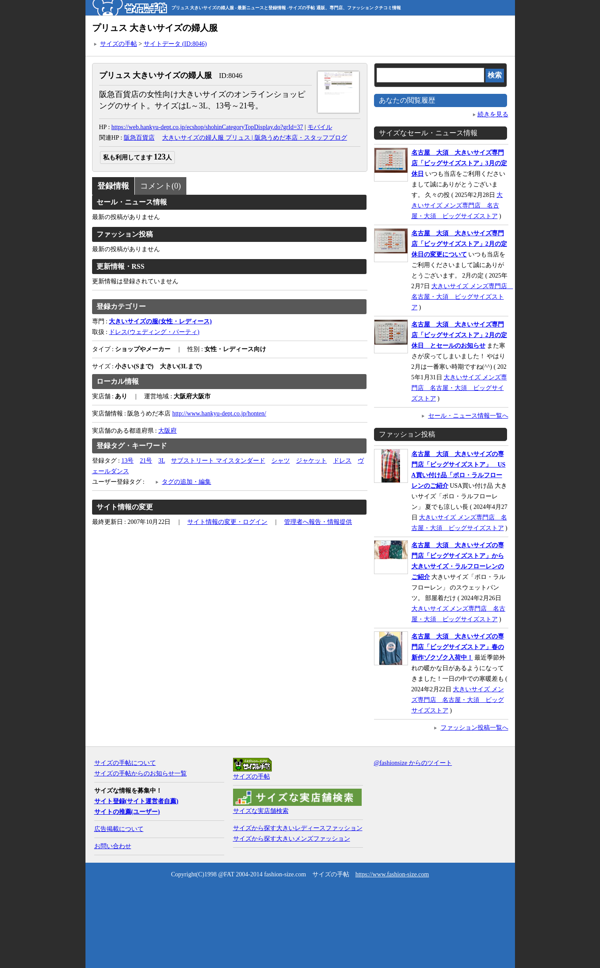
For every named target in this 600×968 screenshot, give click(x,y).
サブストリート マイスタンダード (218, 460)
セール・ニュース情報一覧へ (468, 415)
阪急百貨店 (139, 137)
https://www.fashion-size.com (392, 874)
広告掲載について (119, 829)
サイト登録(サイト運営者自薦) (136, 801)
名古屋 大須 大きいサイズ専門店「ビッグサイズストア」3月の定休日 (459, 163)
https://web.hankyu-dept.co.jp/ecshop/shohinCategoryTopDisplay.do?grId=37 (207, 127)
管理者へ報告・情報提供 (318, 522)
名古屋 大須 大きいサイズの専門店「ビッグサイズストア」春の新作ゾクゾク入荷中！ (457, 647)
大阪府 (167, 430)
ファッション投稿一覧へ (474, 727)
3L (161, 460)
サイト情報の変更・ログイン (227, 522)
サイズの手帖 (118, 44)
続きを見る (493, 114)
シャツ (280, 460)
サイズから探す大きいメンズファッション (291, 838)
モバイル (319, 127)
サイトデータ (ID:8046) (175, 44)
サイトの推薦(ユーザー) (127, 812)
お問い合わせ (112, 846)
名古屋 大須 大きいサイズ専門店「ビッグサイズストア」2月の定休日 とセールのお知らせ (459, 335)
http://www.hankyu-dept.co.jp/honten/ (219, 413)
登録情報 (113, 186)
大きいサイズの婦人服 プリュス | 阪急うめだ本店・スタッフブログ (254, 137)
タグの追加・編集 (186, 481)
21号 (146, 460)
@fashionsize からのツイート (413, 763)
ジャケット (311, 460)
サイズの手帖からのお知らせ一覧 (140, 773)
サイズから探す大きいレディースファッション (298, 828)
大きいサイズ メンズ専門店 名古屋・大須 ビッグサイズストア (457, 205)
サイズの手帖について (125, 763)
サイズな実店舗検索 (261, 811)
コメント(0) (160, 186)
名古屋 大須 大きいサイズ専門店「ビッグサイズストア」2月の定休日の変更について (459, 244)
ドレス (342, 460)
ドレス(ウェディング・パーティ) (154, 332)
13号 (127, 460)
